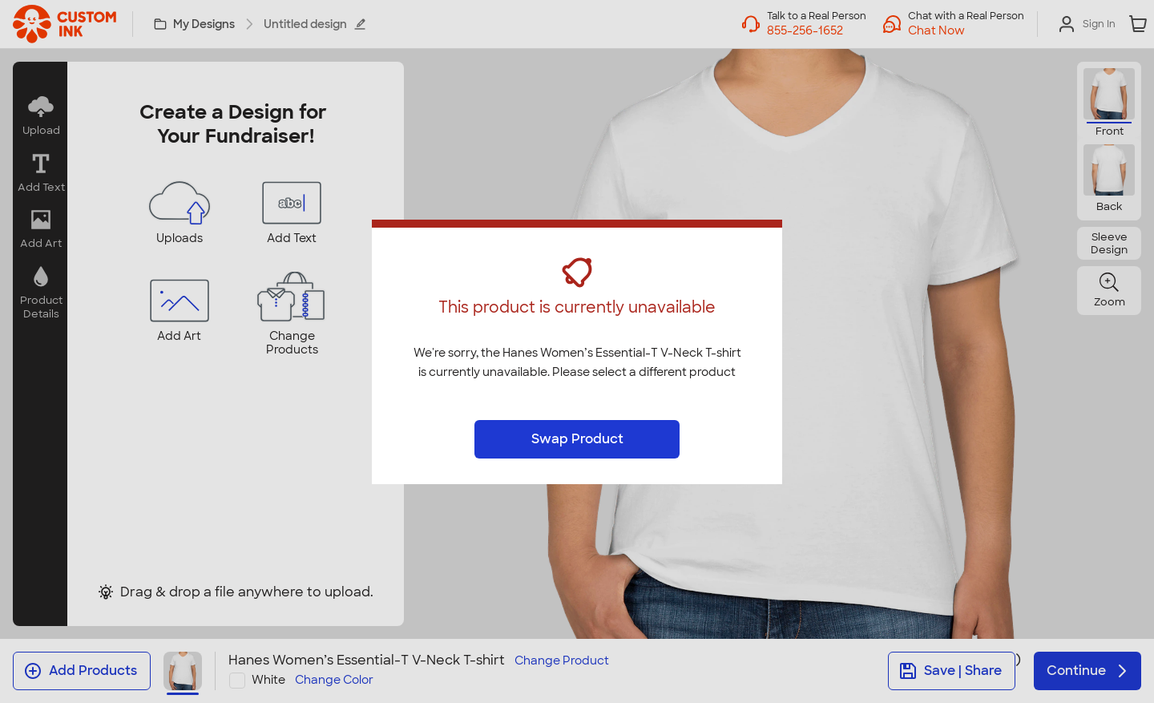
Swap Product (577, 438)
